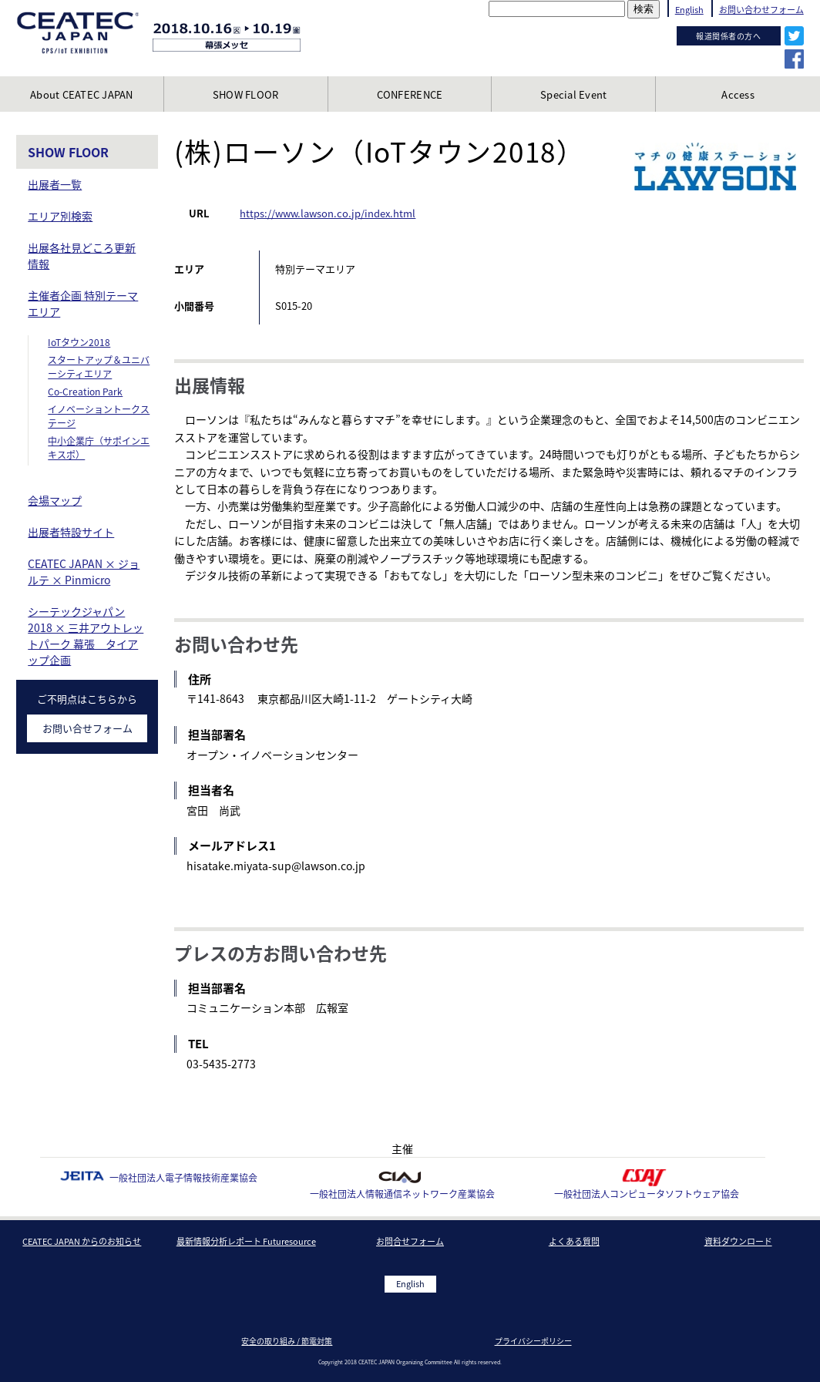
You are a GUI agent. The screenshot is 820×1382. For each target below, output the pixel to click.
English (689, 9)
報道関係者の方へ (728, 36)
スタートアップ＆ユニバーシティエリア (99, 367)
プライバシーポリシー (533, 1341)
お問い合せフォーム (87, 728)
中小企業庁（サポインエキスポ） (99, 448)
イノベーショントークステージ (99, 416)
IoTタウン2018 (79, 342)
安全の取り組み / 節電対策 (286, 1341)
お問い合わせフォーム (761, 9)
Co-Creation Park (85, 391)
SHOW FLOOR (68, 152)
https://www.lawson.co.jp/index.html (327, 213)
